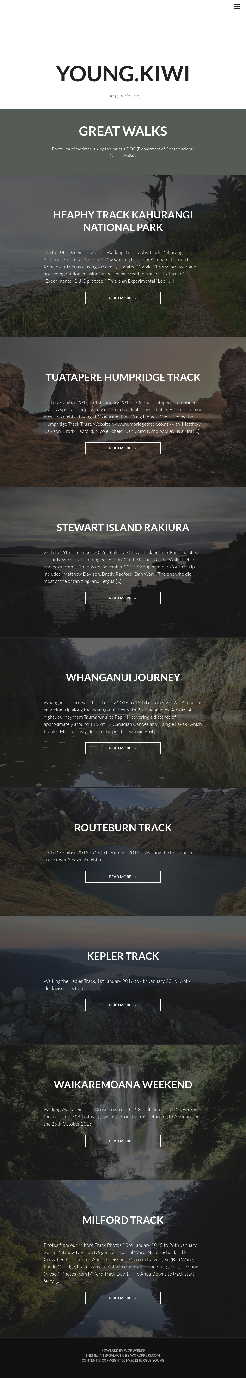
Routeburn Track (123, 828)
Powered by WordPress (123, 1350)
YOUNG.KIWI (123, 73)
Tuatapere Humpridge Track (123, 377)
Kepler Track (123, 956)
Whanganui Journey (123, 677)
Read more (132, 299)
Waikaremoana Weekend (123, 1085)
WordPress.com (145, 1355)
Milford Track (123, 1220)
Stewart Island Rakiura (123, 527)
